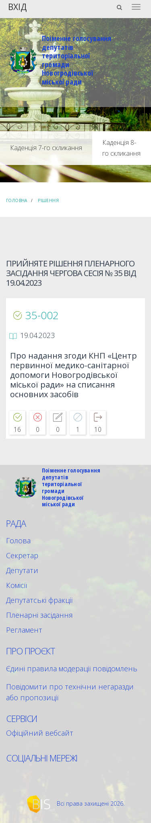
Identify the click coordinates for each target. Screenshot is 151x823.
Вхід (17, 6)
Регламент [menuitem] (24, 630)
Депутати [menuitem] (22, 570)
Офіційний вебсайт (39, 733)
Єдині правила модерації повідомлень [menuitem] (71, 668)
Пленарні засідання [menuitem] (39, 615)
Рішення (48, 200)
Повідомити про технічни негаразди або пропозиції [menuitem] (70, 692)
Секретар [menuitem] (22, 555)
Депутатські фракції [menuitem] (39, 600)
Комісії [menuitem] (16, 585)
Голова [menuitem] (18, 540)
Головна (16, 200)
